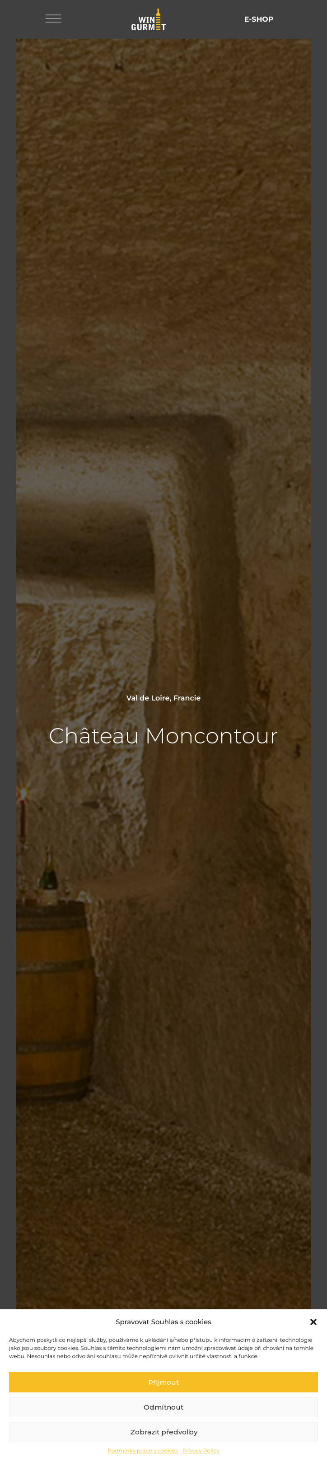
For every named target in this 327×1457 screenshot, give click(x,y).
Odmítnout (163, 1426)
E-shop (259, 19)
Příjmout (163, 1401)
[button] (313, 1340)
